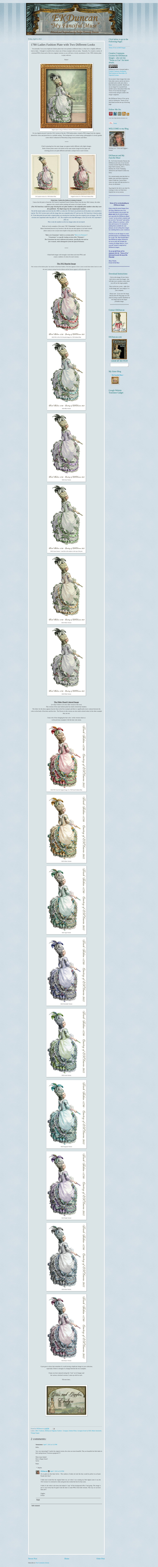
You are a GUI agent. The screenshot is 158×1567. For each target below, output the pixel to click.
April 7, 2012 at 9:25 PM (57, 1471)
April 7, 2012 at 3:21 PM (50, 1444)
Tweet (115, 123)
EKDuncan (44, 1471)
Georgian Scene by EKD (84, 1431)
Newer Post (32, 1559)
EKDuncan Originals (51, 1431)
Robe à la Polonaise (81, 235)
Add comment (35, 1505)
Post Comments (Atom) (42, 1563)
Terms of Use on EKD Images (117, 48)
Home (66, 1559)
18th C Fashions (39, 1431)
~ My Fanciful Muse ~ (117, 375)
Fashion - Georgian (62, 1431)
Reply (37, 1463)
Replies (40, 1467)
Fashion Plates (73, 1431)
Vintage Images (35, 1433)
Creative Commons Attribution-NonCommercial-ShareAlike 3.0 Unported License (118, 73)
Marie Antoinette (96, 1431)
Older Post (100, 1559)
